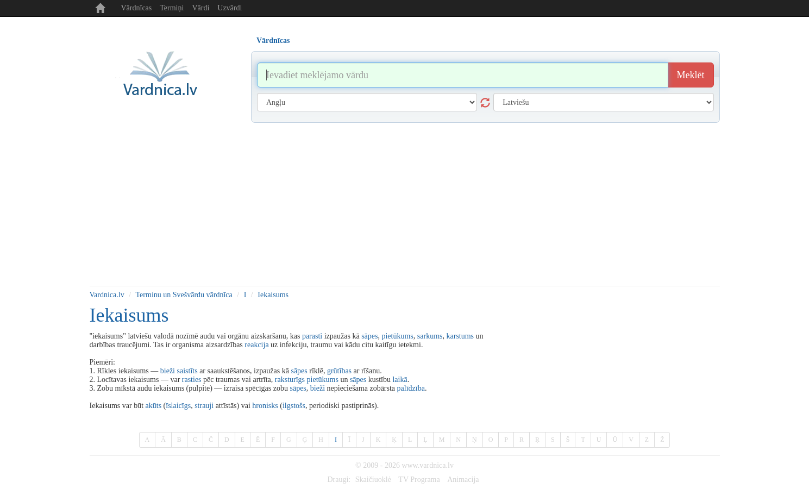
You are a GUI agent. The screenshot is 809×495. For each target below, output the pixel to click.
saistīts (187, 371)
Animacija (463, 479)
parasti (312, 336)
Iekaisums (273, 295)
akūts (154, 406)
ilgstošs (294, 406)
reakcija (256, 345)
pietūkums (397, 336)
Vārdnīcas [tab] (273, 40)
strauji (204, 406)
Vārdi (200, 8)
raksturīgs (290, 379)
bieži (167, 371)
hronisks (265, 406)
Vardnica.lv (107, 295)
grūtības (339, 371)
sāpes (369, 336)
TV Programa (419, 479)
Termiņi (172, 8)
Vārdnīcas (136, 8)
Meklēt (691, 75)
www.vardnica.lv (428, 465)
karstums (460, 336)
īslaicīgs (178, 406)
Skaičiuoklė (373, 479)
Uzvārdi (229, 8)
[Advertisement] (405, 204)
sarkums (430, 336)
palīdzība (411, 388)
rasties (192, 379)
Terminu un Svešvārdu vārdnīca (184, 295)
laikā (399, 379)
